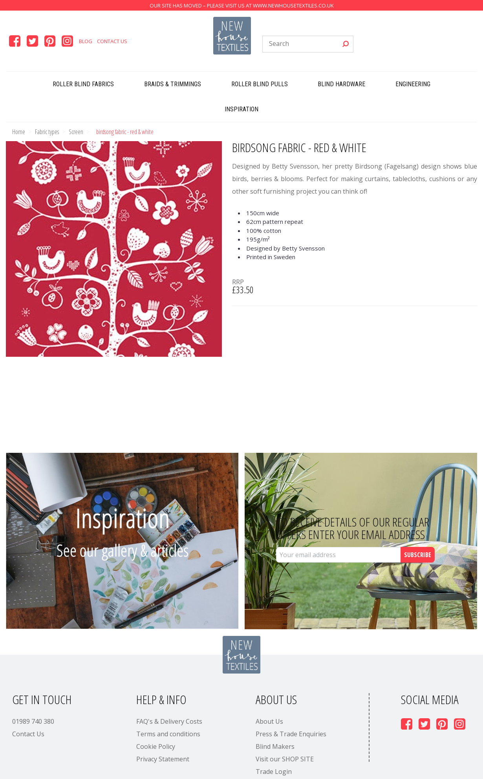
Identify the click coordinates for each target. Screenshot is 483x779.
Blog (85, 41)
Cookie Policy (155, 746)
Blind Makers (275, 746)
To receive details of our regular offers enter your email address (352, 528)
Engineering (412, 84)
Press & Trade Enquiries (291, 734)
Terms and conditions (168, 734)
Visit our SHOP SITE (285, 759)
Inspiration (241, 109)
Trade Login (274, 771)
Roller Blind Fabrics (83, 84)
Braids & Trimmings (172, 84)
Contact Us (112, 41)
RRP (238, 282)
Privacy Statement (162, 759)
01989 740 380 (33, 721)
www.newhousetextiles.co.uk (293, 5)
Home (18, 132)
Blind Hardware (341, 84)
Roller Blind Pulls (259, 84)
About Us (269, 721)
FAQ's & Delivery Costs (169, 721)
